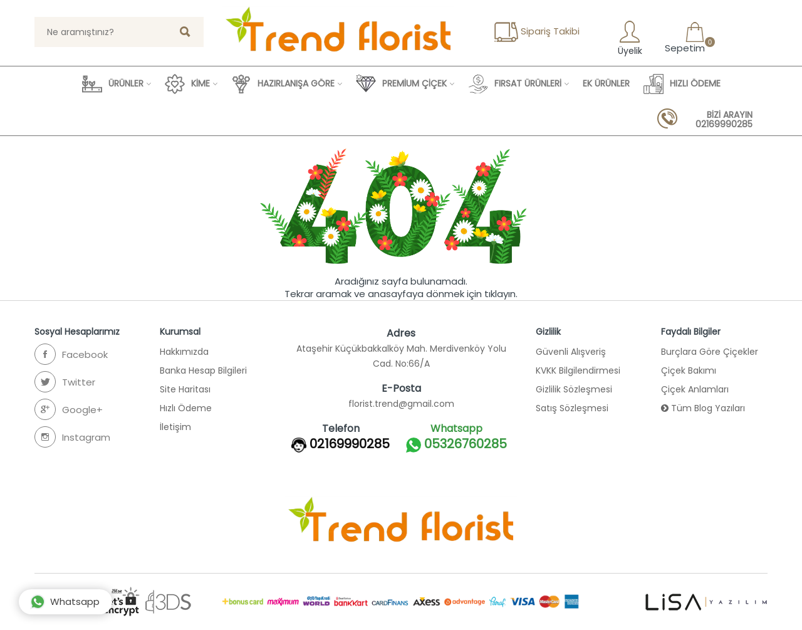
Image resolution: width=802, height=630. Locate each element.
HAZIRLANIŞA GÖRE (283, 84)
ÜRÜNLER (112, 84)
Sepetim (683, 37)
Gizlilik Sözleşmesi (574, 389)
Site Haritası (185, 389)
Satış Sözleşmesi (572, 408)
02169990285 (350, 444)
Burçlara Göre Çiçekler (709, 352)
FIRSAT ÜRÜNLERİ (514, 84)
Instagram (72, 437)
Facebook (71, 354)
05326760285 (456, 445)
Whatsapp (65, 601)
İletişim (175, 427)
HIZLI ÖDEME (682, 84)
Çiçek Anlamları (695, 389)
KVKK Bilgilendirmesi (578, 370)
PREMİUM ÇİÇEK (401, 84)
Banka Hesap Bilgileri (203, 370)
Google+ (68, 409)
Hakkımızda (184, 352)
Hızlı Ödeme (186, 408)
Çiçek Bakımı (688, 370)
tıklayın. (501, 293)
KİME (187, 84)
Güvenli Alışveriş (571, 352)
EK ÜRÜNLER (606, 83)
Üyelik (628, 37)
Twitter (64, 381)
